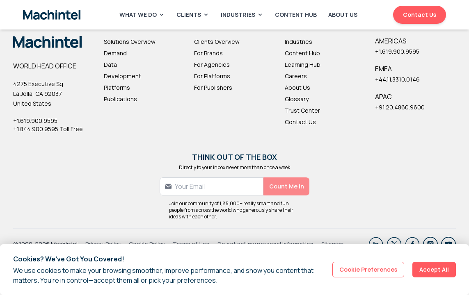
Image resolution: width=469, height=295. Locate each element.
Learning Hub (302, 64)
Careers (296, 76)
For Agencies (212, 64)
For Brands (208, 53)
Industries (242, 14)
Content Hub (296, 14)
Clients (192, 14)
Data (110, 64)
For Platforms (212, 76)
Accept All (434, 269)
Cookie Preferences (368, 269)
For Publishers (213, 87)
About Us (342, 14)
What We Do (142, 14)
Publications (120, 99)
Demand (115, 53)
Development (122, 76)
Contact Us (419, 14)
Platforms (117, 87)
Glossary (297, 99)
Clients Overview (217, 41)
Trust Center (302, 110)
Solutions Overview (130, 41)
